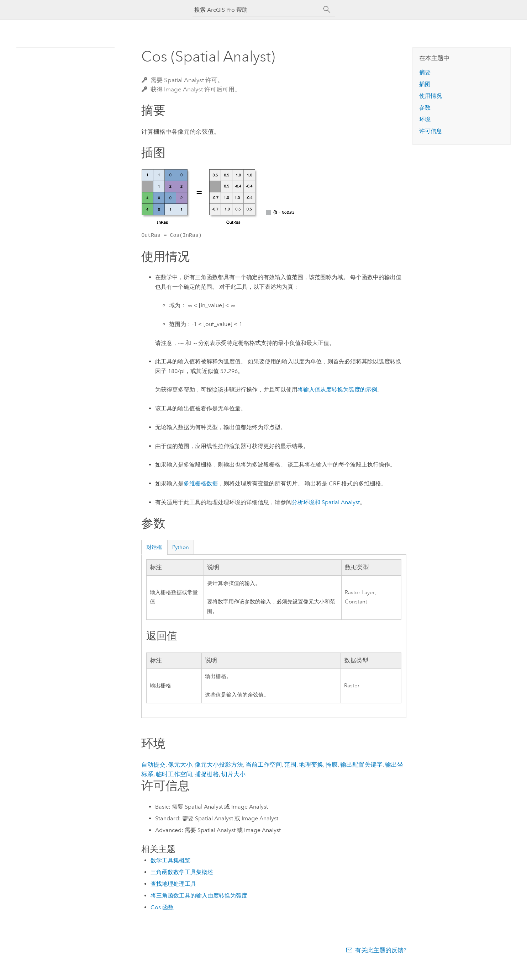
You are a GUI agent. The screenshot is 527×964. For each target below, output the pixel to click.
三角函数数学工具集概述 (182, 872)
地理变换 (311, 764)
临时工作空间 (174, 774)
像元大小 (180, 764)
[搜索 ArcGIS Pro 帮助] (257, 10)
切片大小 (233, 774)
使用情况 (430, 95)
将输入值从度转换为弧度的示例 (337, 389)
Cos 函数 (162, 907)
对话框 (154, 547)
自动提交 (153, 764)
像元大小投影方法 (219, 764)
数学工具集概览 (170, 860)
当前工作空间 (264, 764)
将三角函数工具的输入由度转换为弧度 (199, 895)
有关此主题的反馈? (380, 950)
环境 (425, 119)
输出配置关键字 (361, 764)
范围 (290, 764)
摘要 (425, 72)
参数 (425, 107)
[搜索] (327, 9)
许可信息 (430, 131)
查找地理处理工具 (173, 883)
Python (180, 547)
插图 (425, 84)
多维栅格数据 (201, 483)
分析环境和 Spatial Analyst (326, 502)
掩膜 (332, 764)
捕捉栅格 (207, 774)
